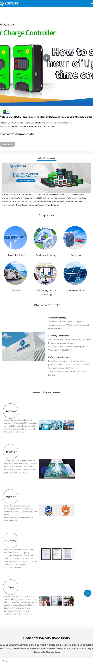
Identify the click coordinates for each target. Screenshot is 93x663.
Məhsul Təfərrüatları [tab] (46, 158)
